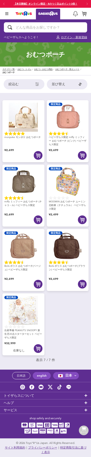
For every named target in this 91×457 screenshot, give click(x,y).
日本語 (21, 375)
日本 (64, 375)
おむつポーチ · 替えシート (67, 69)
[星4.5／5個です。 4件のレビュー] (68, 134)
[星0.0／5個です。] (68, 198)
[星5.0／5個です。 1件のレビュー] (23, 134)
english (42, 375)
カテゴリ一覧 (8, 69)
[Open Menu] (7, 13)
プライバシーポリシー (42, 447)
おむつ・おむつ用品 (43, 69)
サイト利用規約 (15, 447)
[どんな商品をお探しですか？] (45, 27)
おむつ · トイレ (24, 69)
